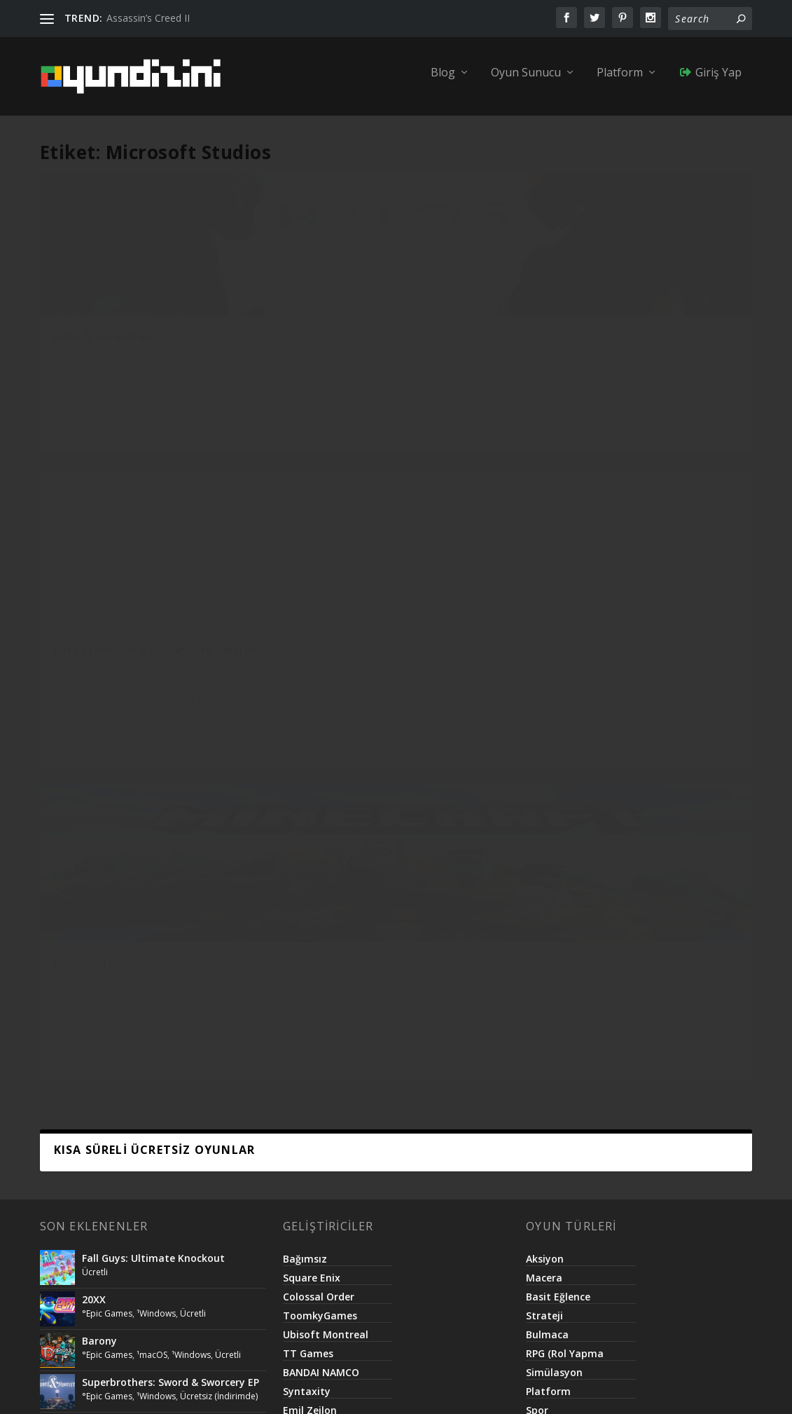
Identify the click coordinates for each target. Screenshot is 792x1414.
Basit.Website (457, 1387)
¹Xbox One (203, 375)
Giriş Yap (710, 81)
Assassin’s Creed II (148, 18)
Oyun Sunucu (526, 81)
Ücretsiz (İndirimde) (219, 778)
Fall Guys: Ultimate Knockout (153, 639)
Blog (443, 81)
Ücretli (67, 390)
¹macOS (152, 736)
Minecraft (571, 359)
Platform (620, 81)
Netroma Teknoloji (369, 1387)
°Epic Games (107, 695)
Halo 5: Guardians (106, 359)
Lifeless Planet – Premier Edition (160, 893)
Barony (99, 722)
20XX (94, 681)
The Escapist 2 (117, 852)
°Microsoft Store (145, 375)
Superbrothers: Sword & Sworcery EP (170, 763)
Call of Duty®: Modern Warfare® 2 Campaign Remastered (167, 811)
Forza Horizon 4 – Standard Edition (377, 367)
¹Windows (156, 695)
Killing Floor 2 (115, 934)
